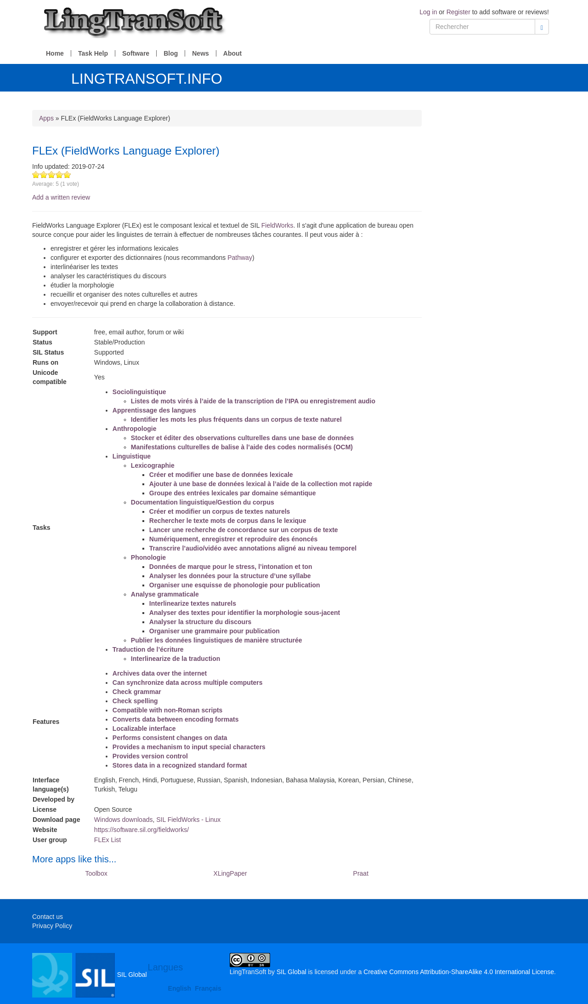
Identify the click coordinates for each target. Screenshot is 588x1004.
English (180, 988)
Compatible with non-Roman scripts (168, 710)
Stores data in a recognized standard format (180, 765)
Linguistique (132, 456)
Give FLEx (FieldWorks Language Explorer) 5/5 (67, 174)
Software (135, 53)
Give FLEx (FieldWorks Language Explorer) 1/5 (36, 174)
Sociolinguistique (139, 392)
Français (208, 988)
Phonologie (148, 557)
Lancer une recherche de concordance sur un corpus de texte (243, 530)
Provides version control (150, 756)
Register (458, 12)
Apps (46, 118)
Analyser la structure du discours (200, 621)
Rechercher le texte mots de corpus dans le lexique (227, 520)
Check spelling (135, 701)
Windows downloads (123, 819)
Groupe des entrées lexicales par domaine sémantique (232, 493)
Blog (171, 53)
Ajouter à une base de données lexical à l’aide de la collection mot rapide (260, 484)
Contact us (47, 916)
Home (55, 53)
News (200, 53)
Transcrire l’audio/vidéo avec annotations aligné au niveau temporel (252, 548)
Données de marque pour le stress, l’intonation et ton (230, 566)
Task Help (93, 53)
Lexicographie (153, 465)
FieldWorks (277, 225)
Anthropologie (135, 428)
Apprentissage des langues (154, 410)
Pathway (239, 257)
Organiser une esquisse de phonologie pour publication (234, 585)
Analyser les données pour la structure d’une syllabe (230, 575)
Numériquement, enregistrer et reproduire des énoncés (233, 539)
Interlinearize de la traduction (175, 658)
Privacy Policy (52, 925)
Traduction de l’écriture (148, 649)
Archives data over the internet (160, 673)
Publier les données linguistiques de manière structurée (216, 640)
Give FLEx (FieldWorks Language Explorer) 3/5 (52, 174)
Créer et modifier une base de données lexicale (221, 474)
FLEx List (107, 839)
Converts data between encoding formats (176, 719)
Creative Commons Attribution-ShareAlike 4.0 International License (458, 971)
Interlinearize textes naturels (192, 603)
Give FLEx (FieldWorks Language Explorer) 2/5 (44, 174)
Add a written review (61, 197)
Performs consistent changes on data (170, 737)
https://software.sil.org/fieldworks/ (141, 829)
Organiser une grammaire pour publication (214, 631)
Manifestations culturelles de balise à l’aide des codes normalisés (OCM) (242, 447)
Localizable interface (144, 728)
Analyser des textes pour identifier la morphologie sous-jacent (244, 612)
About (232, 53)
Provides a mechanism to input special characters (189, 747)
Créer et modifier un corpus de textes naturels (219, 511)
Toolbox (96, 873)
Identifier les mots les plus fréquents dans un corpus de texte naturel (236, 419)
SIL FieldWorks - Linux (188, 819)
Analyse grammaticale (165, 594)
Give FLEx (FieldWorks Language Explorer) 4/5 (59, 174)
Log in (428, 12)
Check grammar (137, 691)
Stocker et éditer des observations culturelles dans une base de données (242, 438)
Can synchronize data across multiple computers (188, 682)
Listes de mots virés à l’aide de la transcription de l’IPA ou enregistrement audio (253, 401)
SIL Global (89, 974)
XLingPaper (230, 873)
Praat (360, 873)
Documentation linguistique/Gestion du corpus (202, 502)
